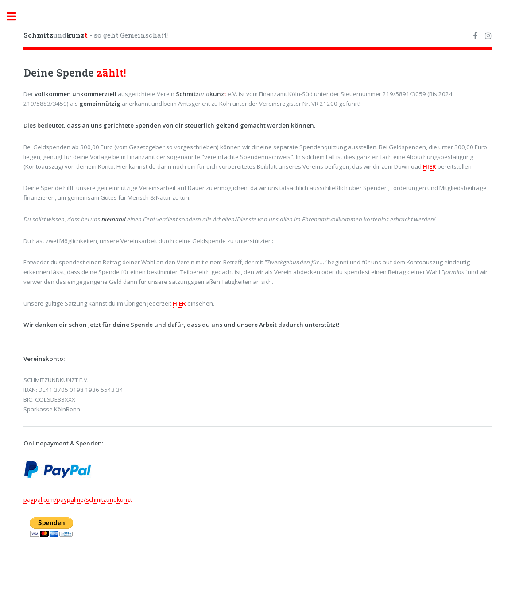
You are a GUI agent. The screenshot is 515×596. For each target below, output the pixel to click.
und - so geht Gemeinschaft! (95, 35)
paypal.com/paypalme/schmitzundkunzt (77, 499)
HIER (429, 166)
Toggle (16, 16)
